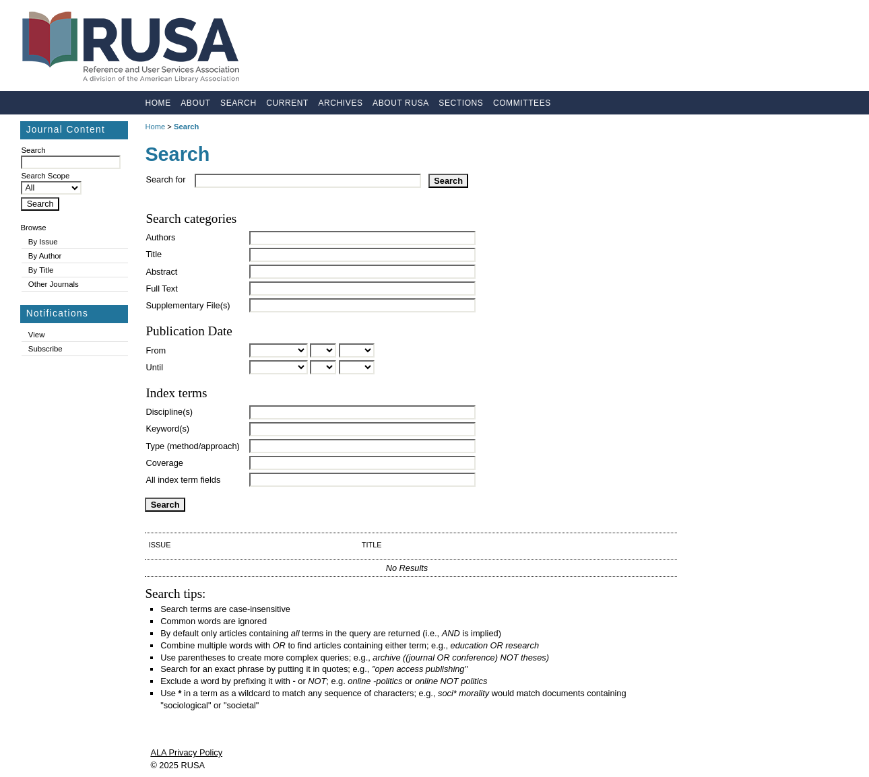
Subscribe (45, 349)
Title (154, 254)
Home (157, 103)
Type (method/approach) (192, 446)
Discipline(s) (169, 412)
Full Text (161, 288)
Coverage (164, 463)
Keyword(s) (167, 429)
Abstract (161, 272)
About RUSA (401, 103)
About (195, 103)
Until (154, 367)
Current (287, 103)
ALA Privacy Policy (186, 752)
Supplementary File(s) (188, 305)
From (156, 350)
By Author (45, 256)
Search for (165, 179)
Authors (160, 237)
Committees (522, 103)
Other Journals (53, 284)
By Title (41, 270)
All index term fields (183, 480)
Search (238, 103)
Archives (340, 103)
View (36, 335)
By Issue (43, 242)
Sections (461, 103)
